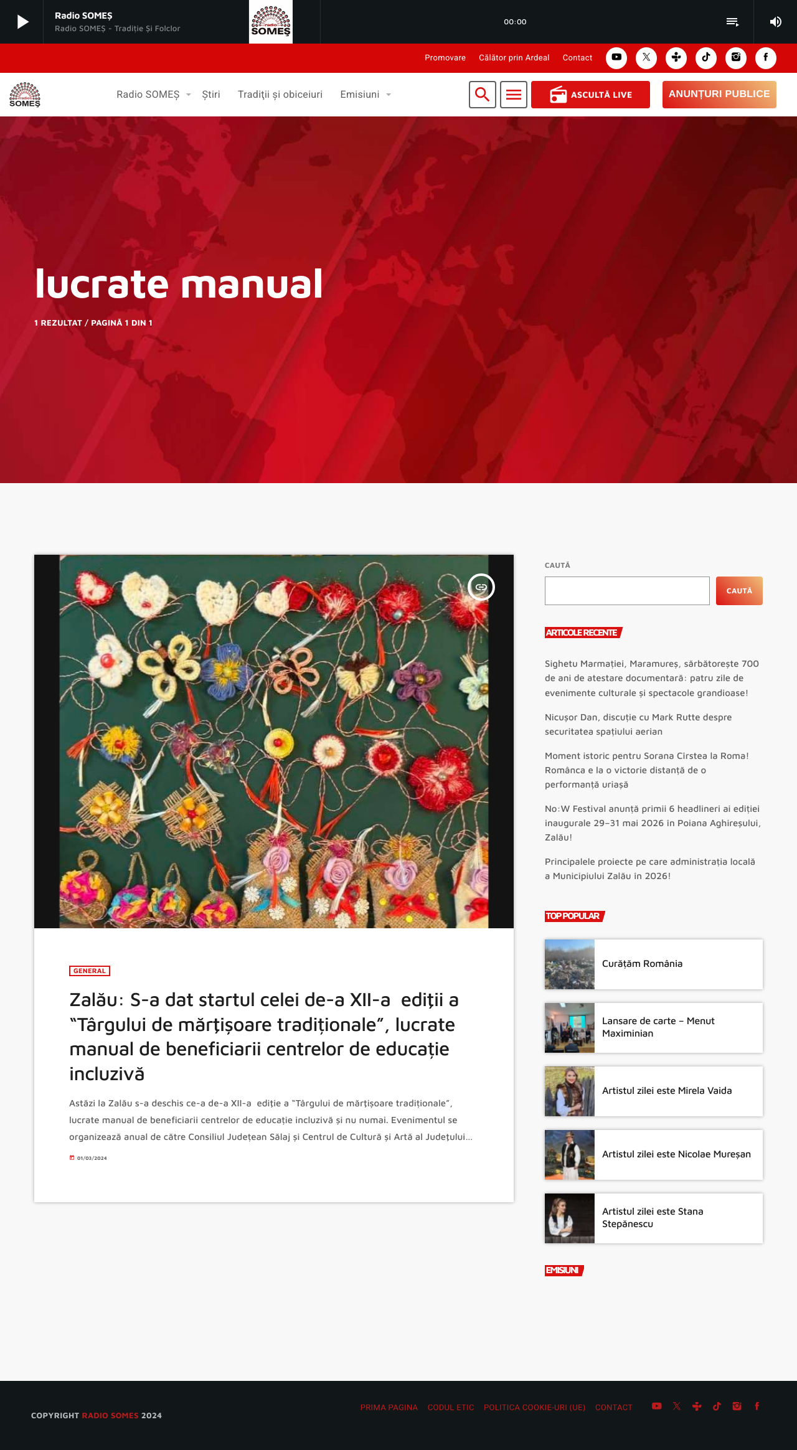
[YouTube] (657, 1408)
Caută (557, 565)
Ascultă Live (591, 95)
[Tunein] (697, 1408)
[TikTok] (717, 1408)
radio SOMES (110, 1415)
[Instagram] (737, 1408)
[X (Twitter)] (677, 1408)
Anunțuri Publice (719, 94)
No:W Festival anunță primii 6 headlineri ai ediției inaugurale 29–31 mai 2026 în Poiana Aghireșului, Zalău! (653, 823)
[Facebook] (757, 1408)
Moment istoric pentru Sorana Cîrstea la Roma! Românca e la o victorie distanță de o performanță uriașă (647, 770)
